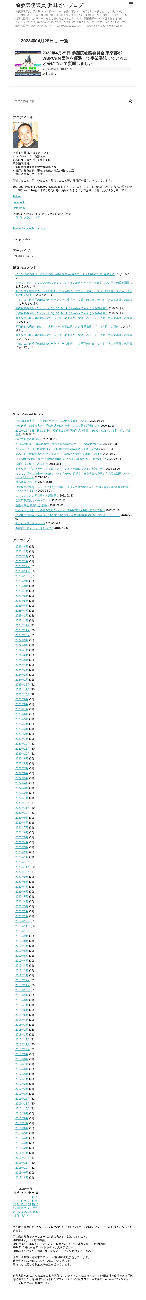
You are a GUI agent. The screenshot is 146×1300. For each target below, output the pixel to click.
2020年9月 (22, 876)
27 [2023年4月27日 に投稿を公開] (25, 1211)
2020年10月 (22, 871)
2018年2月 (22, 1029)
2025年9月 (22, 581)
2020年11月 (22, 867)
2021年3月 (22, 847)
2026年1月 (22, 561)
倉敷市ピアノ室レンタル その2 (34, 528)
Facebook (19, 202)
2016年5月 (22, 1133)
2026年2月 (22, 556)
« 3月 (16, 1215)
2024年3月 (22, 669)
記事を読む (49, 73)
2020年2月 (22, 911)
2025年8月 (22, 586)
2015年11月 (22, 1162)
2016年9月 (22, 1113)
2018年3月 (22, 1024)
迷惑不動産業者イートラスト (33, 500)
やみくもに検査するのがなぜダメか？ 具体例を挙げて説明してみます (58, 453)
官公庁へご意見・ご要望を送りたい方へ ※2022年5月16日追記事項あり (60, 510)
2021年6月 (22, 832)
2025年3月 (22, 610)
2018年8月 (22, 1000)
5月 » (24, 1215)
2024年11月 (22, 630)
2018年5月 (22, 1014)
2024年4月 (22, 664)
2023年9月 (22, 699)
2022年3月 (22, 788)
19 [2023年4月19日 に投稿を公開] (22, 1208)
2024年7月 (22, 650)
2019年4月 (22, 960)
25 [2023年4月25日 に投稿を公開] (18, 1211)
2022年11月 (22, 748)
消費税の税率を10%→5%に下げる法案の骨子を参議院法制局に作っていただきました (67, 515)
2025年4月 (22, 605)
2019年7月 (22, 945)
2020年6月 (22, 891)
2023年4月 (22, 724)
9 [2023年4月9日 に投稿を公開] (36, 1200)
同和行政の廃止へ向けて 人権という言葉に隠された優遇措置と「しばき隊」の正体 (67, 326)
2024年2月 (22, 674)
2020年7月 (22, 886)
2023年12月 (22, 684)
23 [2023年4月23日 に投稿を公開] (36, 1208)
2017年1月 (22, 1093)
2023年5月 (22, 719)
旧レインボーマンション (30, 523)
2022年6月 (22, 773)
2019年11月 (22, 926)
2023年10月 (22, 694)
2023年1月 (22, 738)
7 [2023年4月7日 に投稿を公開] (29, 1200)
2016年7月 (22, 1123)
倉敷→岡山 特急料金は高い (32, 505)
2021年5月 (22, 837)
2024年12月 (22, 625)
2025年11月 (22, 571)
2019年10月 (22, 931)
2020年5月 (22, 896)
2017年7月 (22, 1064)
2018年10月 (22, 990)
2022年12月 (22, 743)
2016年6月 (22, 1128)
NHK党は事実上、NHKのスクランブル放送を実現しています (52, 420)
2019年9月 (22, 936)
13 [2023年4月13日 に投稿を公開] (25, 1204)
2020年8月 (22, 881)
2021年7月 (22, 827)
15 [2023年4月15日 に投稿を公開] (33, 1204)
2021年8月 (22, 822)
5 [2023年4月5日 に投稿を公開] (21, 1200)
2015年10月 (22, 1167)
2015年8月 (22, 1177)
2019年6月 (22, 950)
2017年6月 (22, 1069)
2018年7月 (22, 1005)
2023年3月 (22, 729)
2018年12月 (22, 980)
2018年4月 (22, 1019)
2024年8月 (22, 645)
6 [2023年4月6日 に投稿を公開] (25, 1200)
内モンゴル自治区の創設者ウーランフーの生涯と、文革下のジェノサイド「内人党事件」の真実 (73, 299)
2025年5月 (22, 600)
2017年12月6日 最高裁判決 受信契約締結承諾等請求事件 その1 (56, 449)
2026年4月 (22, 546)
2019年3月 (22, 965)
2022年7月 (22, 768)
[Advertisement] (73, 380)
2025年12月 (22, 566)
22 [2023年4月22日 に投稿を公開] (33, 1208)
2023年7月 (22, 709)
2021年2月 (22, 852)
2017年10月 (22, 1049)
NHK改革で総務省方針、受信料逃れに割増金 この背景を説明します (57, 425)
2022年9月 (22, 758)
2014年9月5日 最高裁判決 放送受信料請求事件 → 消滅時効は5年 (58, 444)
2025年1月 (22, 620)
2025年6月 (22, 595)
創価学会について (26, 482)
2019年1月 (22, 975)
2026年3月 (22, 551)
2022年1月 (22, 798)
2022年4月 (22, 783)
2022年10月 (22, 753)
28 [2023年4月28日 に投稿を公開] (29, 1211)
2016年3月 (22, 1143)
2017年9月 (22, 1054)
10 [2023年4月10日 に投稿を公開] (14, 1204)
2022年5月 (22, 778)
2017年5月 (22, 1074)
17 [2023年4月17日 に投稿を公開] (14, 1208)
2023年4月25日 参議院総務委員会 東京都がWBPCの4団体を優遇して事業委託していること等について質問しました (85, 58)
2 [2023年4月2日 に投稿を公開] (36, 1196)
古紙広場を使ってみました (31, 463)
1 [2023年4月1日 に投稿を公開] (32, 1196)
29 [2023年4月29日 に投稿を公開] (33, 1211)
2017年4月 (22, 1078)
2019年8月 (22, 940)
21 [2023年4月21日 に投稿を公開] (29, 1208)
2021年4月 (22, 842)
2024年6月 (22, 655)
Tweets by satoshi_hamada (29, 228)
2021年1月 (22, 857)
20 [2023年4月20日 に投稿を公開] (25, 1208)
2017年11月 (22, 1044)
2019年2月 (22, 970)
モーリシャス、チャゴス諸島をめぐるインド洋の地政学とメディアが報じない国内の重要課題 (72, 282)
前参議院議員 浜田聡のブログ (49, 5)
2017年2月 (22, 1088)
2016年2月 (22, 1148)
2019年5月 (22, 955)
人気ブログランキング (26, 217)
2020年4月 (22, 901)
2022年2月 (22, 793)
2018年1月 (22, 1034)
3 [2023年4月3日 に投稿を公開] (14, 1200)
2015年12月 (22, 1157)
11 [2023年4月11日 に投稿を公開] (18, 1204)
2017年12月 (22, 1039)
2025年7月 (22, 590)
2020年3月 (22, 906)
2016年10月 (22, 1108)
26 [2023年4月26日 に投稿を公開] (22, 1211)
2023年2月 (22, 733)
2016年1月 (22, 1152)
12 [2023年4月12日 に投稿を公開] (22, 1204)
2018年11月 (22, 985)
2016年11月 (22, 1103)
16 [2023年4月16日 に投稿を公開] (36, 1204)
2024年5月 (22, 659)
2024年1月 (22, 679)
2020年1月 (22, 916)
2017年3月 (22, 1083)
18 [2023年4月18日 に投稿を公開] (18, 1208)
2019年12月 (22, 921)
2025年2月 (22, 615)
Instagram (19, 208)
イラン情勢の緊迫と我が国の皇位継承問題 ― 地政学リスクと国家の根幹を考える (65, 274)
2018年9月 (22, 995)
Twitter (17, 196)
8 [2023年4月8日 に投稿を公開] (32, 1200)
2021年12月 (22, 802)
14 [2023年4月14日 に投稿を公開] (29, 1204)
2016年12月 (22, 1098)
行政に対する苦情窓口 (29, 439)
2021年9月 (22, 817)
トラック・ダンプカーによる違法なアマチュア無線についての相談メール (60, 468)
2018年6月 (22, 1009)
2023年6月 (22, 714)
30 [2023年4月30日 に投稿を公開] (36, 1211)
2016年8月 (22, 1118)
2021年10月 (22, 812)
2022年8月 (22, 763)
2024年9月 (22, 640)
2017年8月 (22, 1059)
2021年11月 (22, 807)
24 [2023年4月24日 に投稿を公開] (14, 1211)
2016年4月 (22, 1138)
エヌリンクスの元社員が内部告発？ (37, 495)
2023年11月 (22, 689)
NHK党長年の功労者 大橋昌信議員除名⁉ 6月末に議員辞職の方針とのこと (60, 458)
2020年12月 (22, 862)
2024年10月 (22, 635)
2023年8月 (22, 704)
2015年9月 (22, 1172)
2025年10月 (22, 576)
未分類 (68, 68)
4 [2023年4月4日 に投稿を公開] (17, 1200)
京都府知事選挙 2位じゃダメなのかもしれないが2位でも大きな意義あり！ (61, 308)
